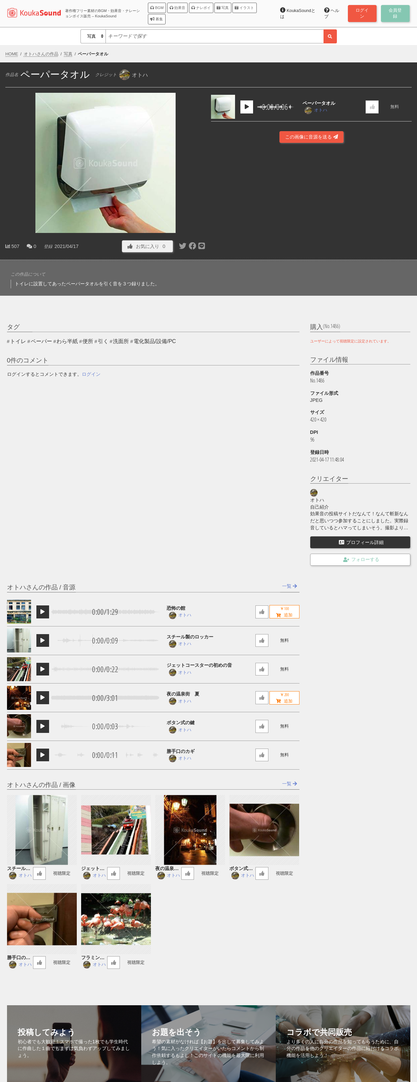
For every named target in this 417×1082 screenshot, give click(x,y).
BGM (157, 8)
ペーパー (41, 341)
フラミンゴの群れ (93, 958)
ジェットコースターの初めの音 (199, 665)
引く (103, 341)
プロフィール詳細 (361, 542)
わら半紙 (67, 341)
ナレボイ (201, 8)
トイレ (18, 341)
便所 (87, 341)
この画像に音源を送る (311, 137)
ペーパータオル (318, 103)
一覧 (289, 586)
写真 (223, 8)
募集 (156, 19)
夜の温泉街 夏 (183, 694)
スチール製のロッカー (190, 636)
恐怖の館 (176, 608)
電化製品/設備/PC (155, 341)
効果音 (177, 8)
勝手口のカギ (181, 751)
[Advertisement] (311, 232)
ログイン (91, 374)
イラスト (244, 8)
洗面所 (121, 341)
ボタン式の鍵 (181, 722)
